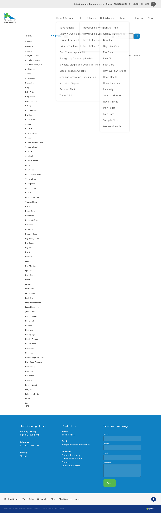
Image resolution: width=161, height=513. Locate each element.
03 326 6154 (68, 435)
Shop (122, 18)
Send (109, 483)
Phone (106, 444)
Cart (145, 4)
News (151, 18)
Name (105, 434)
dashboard (21, 508)
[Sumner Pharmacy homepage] (19, 18)
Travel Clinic (88, 18)
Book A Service (66, 18)
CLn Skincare (136, 18)
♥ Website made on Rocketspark (52, 508)
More (27, 406)
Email (105, 453)
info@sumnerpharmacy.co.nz (89, 4)
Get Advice (107, 18)
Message (107, 463)
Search (134, 4)
